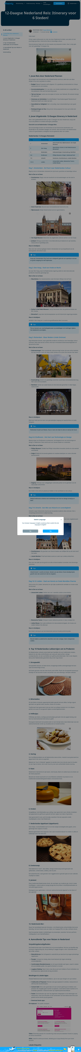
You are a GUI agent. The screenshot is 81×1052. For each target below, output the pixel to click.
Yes (51, 531)
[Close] (61, 520)
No (30, 531)
